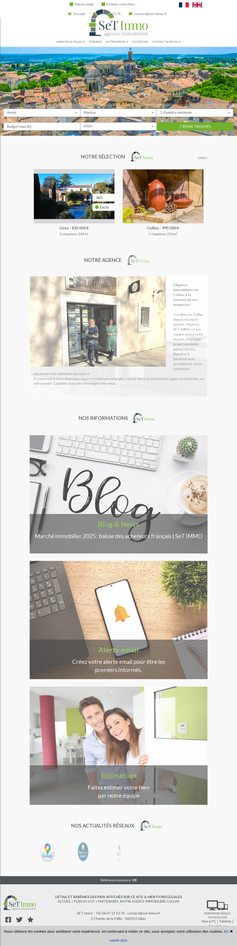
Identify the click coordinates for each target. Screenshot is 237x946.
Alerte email (81, 4)
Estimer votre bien (118, 4)
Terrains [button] (95, 41)
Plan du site (84, 901)
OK (134, 880)
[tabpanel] (119, 208)
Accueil (76, 14)
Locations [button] (140, 41)
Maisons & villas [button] (71, 41)
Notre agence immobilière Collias (150, 901)
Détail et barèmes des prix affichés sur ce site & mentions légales (118, 897)
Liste (203, 158)
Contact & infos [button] (166, 41)
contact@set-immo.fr (148, 14)
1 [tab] (118, 250)
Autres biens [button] (117, 41)
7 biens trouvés (195, 132)
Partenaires (108, 901)
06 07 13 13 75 (107, 14)
